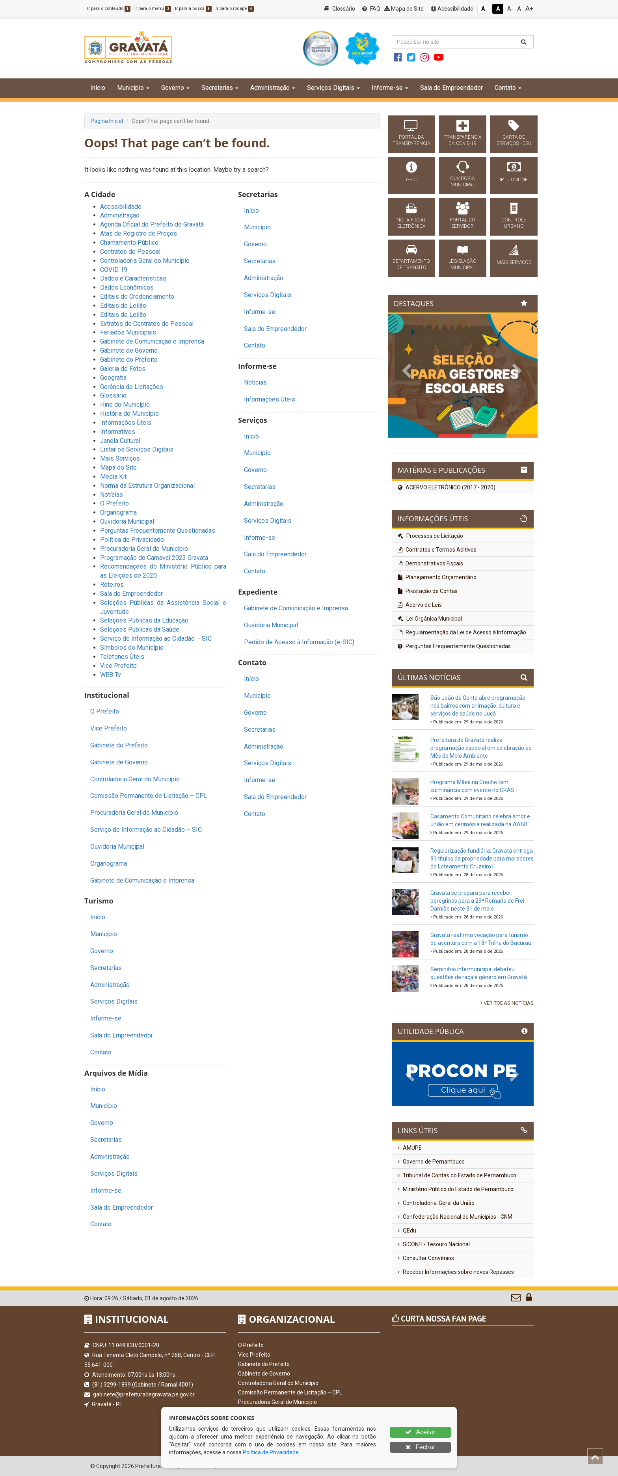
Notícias (111, 494)
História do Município (129, 413)
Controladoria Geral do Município (145, 260)
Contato (101, 1052)
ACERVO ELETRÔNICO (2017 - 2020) (446, 487)
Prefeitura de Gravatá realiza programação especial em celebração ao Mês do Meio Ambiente (481, 748)
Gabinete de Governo (129, 350)
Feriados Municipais (128, 332)
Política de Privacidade (132, 539)
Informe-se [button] (390, 87)
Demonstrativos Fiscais (430, 563)
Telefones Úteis (122, 656)
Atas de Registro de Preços (138, 233)
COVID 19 (113, 269)
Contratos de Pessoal (130, 251)
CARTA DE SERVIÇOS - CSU (514, 140)
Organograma (118, 512)
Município (103, 934)
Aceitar (420, 1432)
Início (97, 87)
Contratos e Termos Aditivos (437, 550)
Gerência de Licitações (131, 386)
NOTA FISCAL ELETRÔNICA (411, 223)
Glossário (339, 9)
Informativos (117, 431)
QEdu (407, 1230)
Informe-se (105, 1018)
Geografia (113, 377)
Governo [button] (175, 87)
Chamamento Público (129, 242)
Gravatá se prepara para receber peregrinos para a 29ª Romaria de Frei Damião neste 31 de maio (477, 901)
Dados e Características (133, 278)
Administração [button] (272, 87)
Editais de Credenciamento (137, 296)
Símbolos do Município (132, 647)
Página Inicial (107, 121)
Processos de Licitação (430, 536)
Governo (101, 951)
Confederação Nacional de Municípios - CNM (455, 1217)
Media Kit (113, 476)
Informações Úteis (125, 422)
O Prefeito (114, 503)
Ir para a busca (193, 8)
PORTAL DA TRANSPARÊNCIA (411, 140)
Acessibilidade (452, 9)
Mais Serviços (120, 458)
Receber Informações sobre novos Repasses (456, 1272)
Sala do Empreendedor (451, 87)
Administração (120, 215)
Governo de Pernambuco (431, 1161)
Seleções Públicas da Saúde (139, 629)
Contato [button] (508, 87)
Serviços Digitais (114, 1001)
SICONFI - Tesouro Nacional (434, 1244)
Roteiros (112, 584)
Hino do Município (125, 404)
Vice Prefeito (118, 665)
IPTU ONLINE (514, 179)
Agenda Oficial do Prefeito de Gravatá (152, 224)
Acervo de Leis (420, 605)
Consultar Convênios (426, 1258)
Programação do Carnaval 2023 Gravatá (154, 557)
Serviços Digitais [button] (333, 87)
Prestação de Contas (428, 591)
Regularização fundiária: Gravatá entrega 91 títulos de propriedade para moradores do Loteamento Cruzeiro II (482, 859)
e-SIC (411, 179)
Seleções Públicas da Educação (144, 620)
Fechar (420, 1447)
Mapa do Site (404, 9)
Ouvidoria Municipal (127, 521)
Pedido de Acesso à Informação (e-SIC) (299, 642)
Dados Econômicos (127, 287)
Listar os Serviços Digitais (136, 449)
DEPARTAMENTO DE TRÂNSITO (411, 264)
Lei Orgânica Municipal (430, 618)
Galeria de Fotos (122, 368)
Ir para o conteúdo (108, 8)
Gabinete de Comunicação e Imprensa (152, 341)
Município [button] (133, 87)
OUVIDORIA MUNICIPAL (462, 182)
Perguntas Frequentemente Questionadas (157, 530)
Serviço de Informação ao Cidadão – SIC (156, 638)
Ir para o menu (152, 8)
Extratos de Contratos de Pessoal (147, 323)
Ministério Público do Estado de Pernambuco (456, 1189)
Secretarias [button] (219, 87)
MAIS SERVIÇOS (514, 262)
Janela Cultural (120, 440)
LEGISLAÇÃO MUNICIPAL (463, 264)
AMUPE (410, 1148)
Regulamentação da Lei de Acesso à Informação (462, 632)
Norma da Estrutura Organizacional (147, 485)
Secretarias (106, 968)
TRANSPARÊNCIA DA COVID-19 (463, 140)
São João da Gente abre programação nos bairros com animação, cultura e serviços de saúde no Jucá (477, 706)
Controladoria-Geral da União (436, 1203)
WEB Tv (110, 675)
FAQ (371, 9)
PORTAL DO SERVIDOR (462, 223)
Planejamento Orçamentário (437, 577)
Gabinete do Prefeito (129, 359)
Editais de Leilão (123, 305)
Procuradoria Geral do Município (144, 548)
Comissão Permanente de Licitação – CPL (148, 795)
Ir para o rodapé (235, 8)
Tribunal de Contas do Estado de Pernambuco (457, 1175)
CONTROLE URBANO (513, 223)
